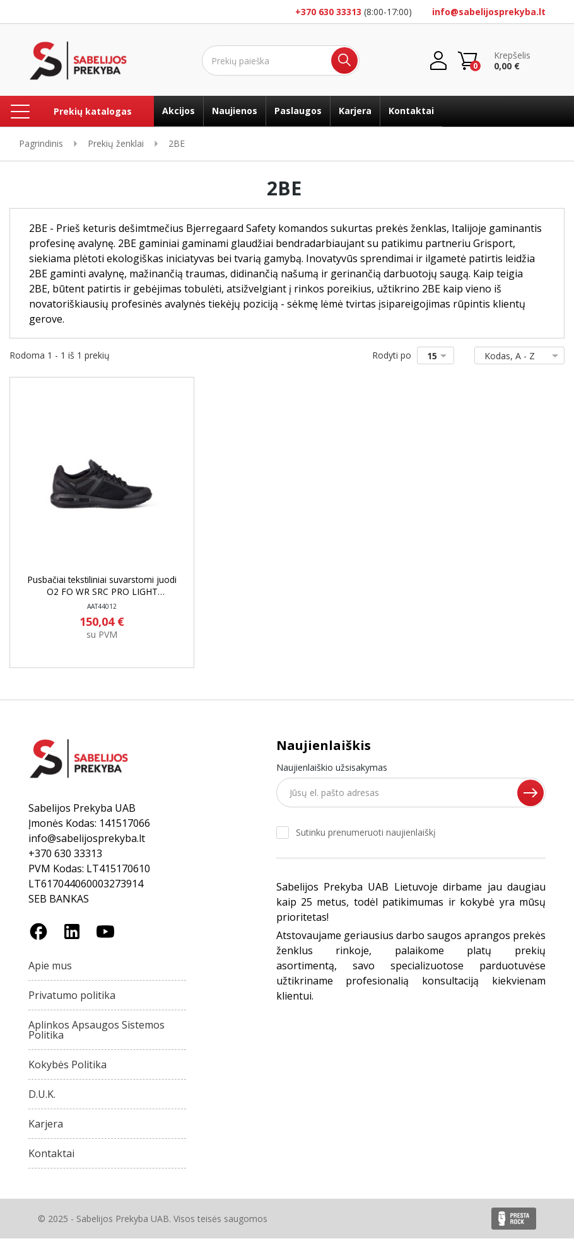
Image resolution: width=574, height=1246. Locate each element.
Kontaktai (411, 111)
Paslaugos (298, 111)
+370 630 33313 (328, 12)
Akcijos (178, 111)
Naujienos (234, 111)
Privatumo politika (71, 1003)
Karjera (355, 111)
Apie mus (50, 973)
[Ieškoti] (281, 60)
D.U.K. (42, 1102)
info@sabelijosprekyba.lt (489, 12)
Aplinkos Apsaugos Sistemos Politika (96, 1037)
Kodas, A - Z (516, 356)
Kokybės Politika (67, 1072)
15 (439, 356)
